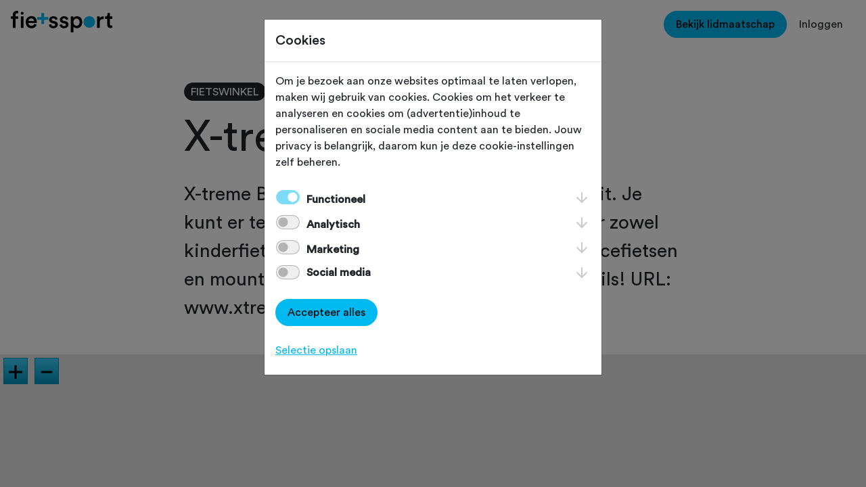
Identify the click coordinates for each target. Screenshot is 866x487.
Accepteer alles (326, 312)
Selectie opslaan (316, 350)
